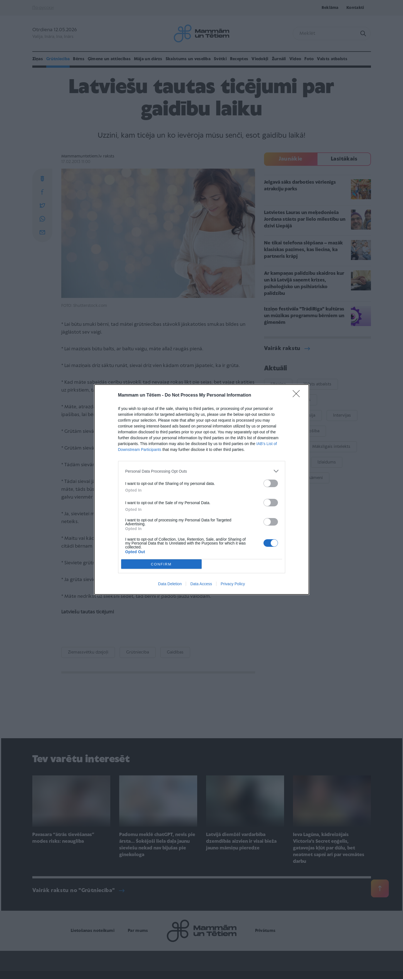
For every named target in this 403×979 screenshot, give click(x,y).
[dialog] (201, 489)
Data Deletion (170, 584)
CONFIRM (161, 564)
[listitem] (201, 471)
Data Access (201, 584)
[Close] (298, 395)
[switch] (270, 483)
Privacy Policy (233, 584)
